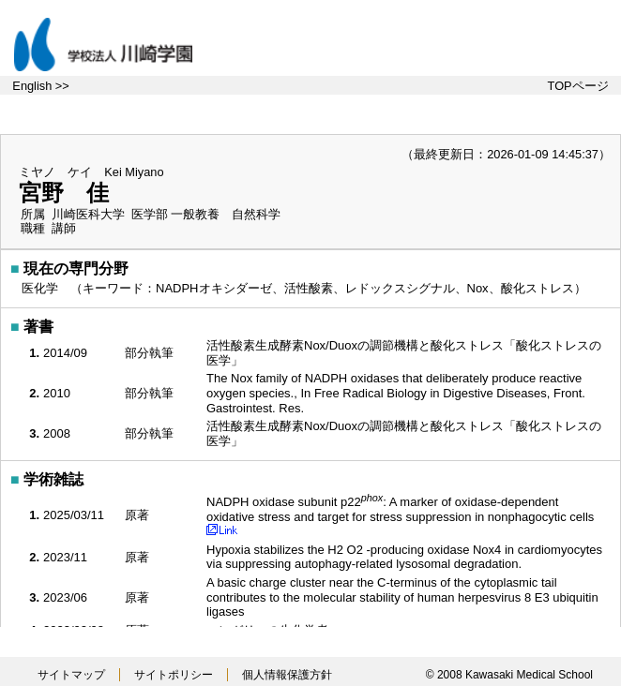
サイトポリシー (173, 674)
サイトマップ (71, 674)
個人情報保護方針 (287, 674)
